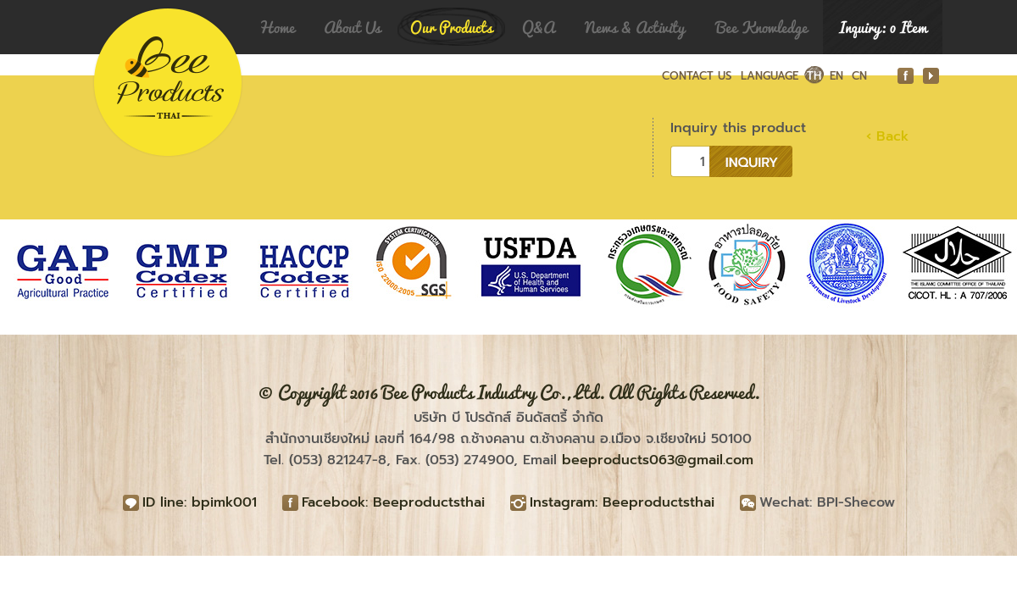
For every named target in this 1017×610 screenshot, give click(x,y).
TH (814, 76)
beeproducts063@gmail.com (657, 460)
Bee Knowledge (762, 27)
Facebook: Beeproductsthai (393, 502)
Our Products (451, 27)
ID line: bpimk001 (199, 502)
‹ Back (887, 136)
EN (836, 76)
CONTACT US (696, 76)
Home (276, 27)
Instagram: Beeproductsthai (622, 502)
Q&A (538, 27)
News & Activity (635, 27)
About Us (352, 27)
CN (859, 76)
